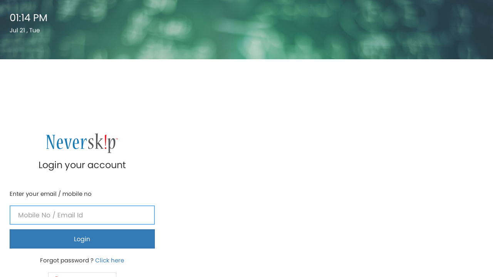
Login (411, 120)
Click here (438, 142)
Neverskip (398, 230)
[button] (411, 161)
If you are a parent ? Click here (411, 192)
